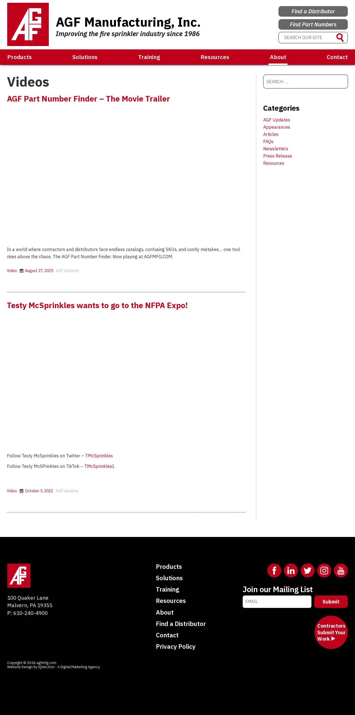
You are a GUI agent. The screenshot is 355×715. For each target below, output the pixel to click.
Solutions (85, 57)
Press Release (277, 156)
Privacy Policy (176, 646)
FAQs (268, 141)
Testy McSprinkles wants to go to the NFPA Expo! (102, 304)
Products (19, 57)
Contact (337, 57)
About (278, 57)
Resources (215, 57)
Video (12, 270)
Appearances (276, 127)
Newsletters (275, 148)
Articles (270, 134)
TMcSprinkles (99, 455)
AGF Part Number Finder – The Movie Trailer (92, 98)
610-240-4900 (30, 612)
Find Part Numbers (313, 23)
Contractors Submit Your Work (331, 632)
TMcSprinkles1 (99, 466)
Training (149, 57)
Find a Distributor (313, 9)
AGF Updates (67, 270)
